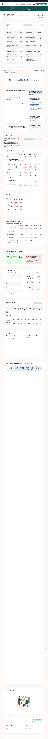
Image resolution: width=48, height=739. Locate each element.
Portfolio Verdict (30, 12)
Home (7, 7)
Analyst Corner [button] (35, 7)
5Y (22, 97)
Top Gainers (6, 12)
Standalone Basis (28, 25)
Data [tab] (41, 70)
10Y (7, 99)
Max (10, 99)
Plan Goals (29, 8)
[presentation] (25, 126)
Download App (20, 1)
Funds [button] (17, 7)
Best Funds (21, 12)
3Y (19, 97)
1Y (17, 97)
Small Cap (21, 18)
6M (14, 97)
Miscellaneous (14, 18)
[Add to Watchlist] (24, 19)
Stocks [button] (12, 7)
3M (11, 97)
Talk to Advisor (41, 12)
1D (6, 97)
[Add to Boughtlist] (27, 18)
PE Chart (18, 103)
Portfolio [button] (23, 7)
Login (34, 4)
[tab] (10, 368)
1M (9, 97)
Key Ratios (23, 103)
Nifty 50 (14, 12)
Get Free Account (42, 4)
